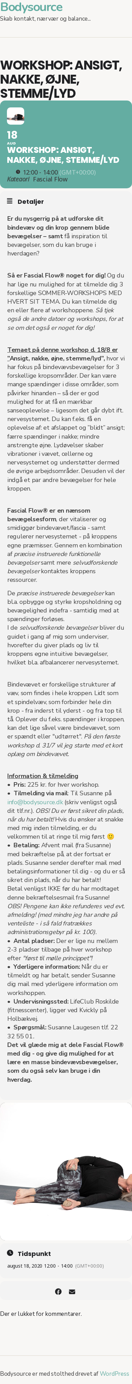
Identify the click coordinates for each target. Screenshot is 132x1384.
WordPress (114, 1374)
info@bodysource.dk (35, 802)
